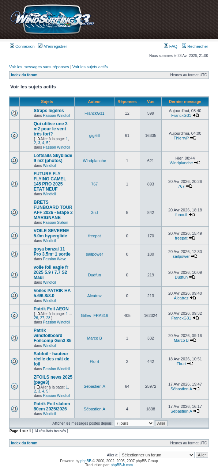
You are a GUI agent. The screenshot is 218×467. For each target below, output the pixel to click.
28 (48, 318)
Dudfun (94, 275)
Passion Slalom (55, 223)
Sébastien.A (94, 386)
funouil (181, 215)
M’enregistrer (52, 46)
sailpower (94, 254)
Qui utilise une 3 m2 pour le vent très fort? (51, 129)
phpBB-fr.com (122, 465)
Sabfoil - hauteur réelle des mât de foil (51, 359)
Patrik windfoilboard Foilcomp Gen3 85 (52, 335)
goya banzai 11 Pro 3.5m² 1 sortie (52, 251)
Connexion (22, 46)
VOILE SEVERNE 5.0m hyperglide (51, 233)
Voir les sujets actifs (90, 67)
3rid (94, 212)
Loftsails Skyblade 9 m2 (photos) (53, 158)
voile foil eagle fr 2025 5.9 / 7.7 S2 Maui (51, 272)
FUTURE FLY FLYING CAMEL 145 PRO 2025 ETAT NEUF (50, 181)
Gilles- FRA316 (94, 315)
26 (36, 318)
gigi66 (94, 135)
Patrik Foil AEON (51, 308)
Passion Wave (54, 259)
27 (42, 318)
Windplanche (94, 160)
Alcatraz (94, 296)
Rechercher (195, 46)
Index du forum (24, 75)
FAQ (170, 46)
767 (94, 184)
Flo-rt (94, 361)
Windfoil (49, 166)
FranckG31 (94, 113)
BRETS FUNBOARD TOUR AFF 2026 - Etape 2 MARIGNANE (53, 210)
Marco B (94, 338)
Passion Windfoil (56, 116)
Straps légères (49, 110)
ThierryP (181, 138)
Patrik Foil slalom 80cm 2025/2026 (52, 406)
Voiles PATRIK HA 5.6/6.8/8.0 (52, 293)
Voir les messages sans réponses (39, 67)
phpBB (85, 461)
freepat (94, 236)
